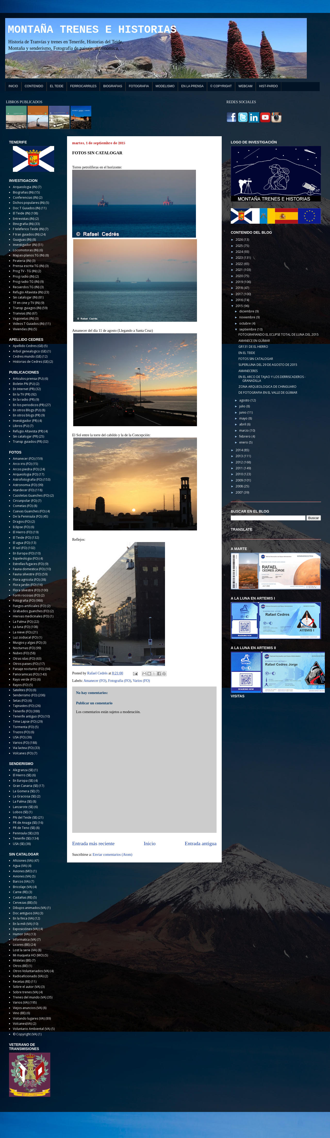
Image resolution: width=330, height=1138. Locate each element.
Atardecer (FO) (23, 490)
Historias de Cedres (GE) (30, 361)
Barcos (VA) (21, 881)
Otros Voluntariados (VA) (31, 971)
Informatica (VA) (24, 939)
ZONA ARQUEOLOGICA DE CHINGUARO (267, 386)
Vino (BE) (19, 1013)
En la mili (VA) (22, 924)
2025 (240, 246)
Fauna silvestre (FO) (27, 574)
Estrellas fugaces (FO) (28, 564)
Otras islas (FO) (24, 658)
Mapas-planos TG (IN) (28, 255)
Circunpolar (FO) (25, 500)
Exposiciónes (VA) (25, 929)
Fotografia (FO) (119, 681)
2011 (240, 468)
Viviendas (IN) (22, 329)
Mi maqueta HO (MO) (28, 955)
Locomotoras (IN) (25, 250)
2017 (240, 294)
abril (243, 424)
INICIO (13, 86)
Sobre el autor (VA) (26, 986)
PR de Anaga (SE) (25, 822)
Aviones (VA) (22, 876)
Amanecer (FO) (95, 681)
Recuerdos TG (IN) (26, 287)
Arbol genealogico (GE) (29, 351)
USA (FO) (19, 737)
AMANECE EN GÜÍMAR (254, 340)
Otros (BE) (20, 966)
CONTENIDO (34, 86)
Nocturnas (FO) (24, 648)
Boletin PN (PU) (24, 384)
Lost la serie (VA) (25, 950)
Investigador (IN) (25, 245)
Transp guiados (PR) (27, 441)
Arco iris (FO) (22, 464)
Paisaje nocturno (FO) (28, 669)
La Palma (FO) (23, 621)
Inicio (150, 843)
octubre (245, 323)
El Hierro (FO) (22, 532)
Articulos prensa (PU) (28, 378)
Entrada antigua (201, 843)
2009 (240, 480)
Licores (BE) (21, 944)
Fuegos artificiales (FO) (29, 606)
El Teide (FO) (22, 537)
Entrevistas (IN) (23, 218)
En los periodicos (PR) (28, 405)
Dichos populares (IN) (29, 202)
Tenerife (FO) (22, 711)
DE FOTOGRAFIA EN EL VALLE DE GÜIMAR (267, 392)
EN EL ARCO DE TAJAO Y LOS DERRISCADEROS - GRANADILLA (272, 379)
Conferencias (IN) (25, 197)
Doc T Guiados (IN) (26, 208)
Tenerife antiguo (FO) (28, 716)
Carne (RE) (20, 892)
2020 (240, 276)
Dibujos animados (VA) (29, 908)
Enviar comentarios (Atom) (112, 855)
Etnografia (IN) (23, 224)
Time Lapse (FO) (24, 721)
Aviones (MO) (22, 871)
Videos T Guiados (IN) (28, 323)
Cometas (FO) (23, 506)
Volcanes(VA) (22, 1023)
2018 (240, 288)
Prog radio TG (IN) (26, 281)
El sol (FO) (20, 548)
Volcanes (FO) (23, 753)
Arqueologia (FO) (25, 474)
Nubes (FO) (21, 653)
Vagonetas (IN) (23, 318)
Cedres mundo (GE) (27, 356)
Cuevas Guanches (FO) (29, 511)
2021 (240, 270)
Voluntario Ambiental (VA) (31, 1029)
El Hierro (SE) (22, 775)
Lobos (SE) (20, 812)
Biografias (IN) (23, 192)
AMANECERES (248, 371)
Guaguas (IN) (22, 239)
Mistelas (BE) (22, 960)
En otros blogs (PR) (26, 415)
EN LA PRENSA (192, 86)
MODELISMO (165, 86)
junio (243, 412)
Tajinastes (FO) (23, 706)
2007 (240, 492)
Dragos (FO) (21, 521)
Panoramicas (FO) (26, 674)
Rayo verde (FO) (24, 679)
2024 (240, 251)
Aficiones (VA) (23, 860)
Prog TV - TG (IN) (25, 271)
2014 (240, 450)
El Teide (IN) (21, 213)
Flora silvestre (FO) (26, 590)
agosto (244, 400)
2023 (240, 257)
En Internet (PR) (24, 389)
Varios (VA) (21, 1002)
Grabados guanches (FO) (31, 611)
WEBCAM (245, 86)
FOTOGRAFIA (139, 86)
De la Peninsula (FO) (27, 516)
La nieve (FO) (22, 632)
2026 (240, 239)
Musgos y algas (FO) (27, 642)
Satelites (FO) (22, 690)
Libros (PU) (21, 426)
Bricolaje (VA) (22, 887)
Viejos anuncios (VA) (27, 1008)
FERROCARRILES (83, 86)
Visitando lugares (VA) (29, 1018)
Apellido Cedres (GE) (28, 346)
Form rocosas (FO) (26, 595)
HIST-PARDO (268, 86)
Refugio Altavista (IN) (28, 292)
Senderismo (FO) (25, 695)
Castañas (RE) (22, 897)
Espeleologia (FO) (25, 558)
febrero (245, 436)
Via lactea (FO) (23, 748)
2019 (240, 282)
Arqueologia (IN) (25, 187)
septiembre (248, 329)
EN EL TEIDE (246, 353)
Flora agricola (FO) (26, 579)
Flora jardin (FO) (24, 585)
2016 (240, 300)
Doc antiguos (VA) (26, 913)
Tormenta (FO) (23, 727)
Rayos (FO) (20, 685)
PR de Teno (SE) (24, 828)
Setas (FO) (20, 700)
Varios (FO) (141, 681)
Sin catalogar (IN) (25, 297)
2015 (240, 306)
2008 (240, 486)
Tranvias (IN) (22, 313)
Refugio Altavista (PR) (28, 431)
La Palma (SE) (22, 801)
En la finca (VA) (23, 918)
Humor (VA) (21, 934)
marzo (244, 430)
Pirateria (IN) (22, 261)
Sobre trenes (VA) (25, 992)
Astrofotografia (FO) (27, 479)
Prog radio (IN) (23, 276)
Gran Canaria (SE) (25, 786)
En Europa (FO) (23, 553)
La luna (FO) (21, 627)
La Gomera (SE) (24, 791)
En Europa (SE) (23, 780)
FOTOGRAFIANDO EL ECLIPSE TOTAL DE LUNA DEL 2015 (278, 334)
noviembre (247, 317)
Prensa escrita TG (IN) (28, 266)
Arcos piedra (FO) (26, 469)
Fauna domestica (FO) (29, 569)
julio (242, 406)
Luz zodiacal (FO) (25, 637)
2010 (240, 474)
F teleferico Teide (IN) (28, 229)
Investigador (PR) (25, 420)
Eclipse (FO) (21, 527)
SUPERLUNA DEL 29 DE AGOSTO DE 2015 (267, 364)
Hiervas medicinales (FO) (31, 616)
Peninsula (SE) (22, 833)
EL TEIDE (57, 86)
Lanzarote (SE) (23, 807)
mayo (243, 418)
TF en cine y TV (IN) (26, 303)
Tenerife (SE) (22, 838)
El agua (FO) (21, 542)
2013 (240, 456)
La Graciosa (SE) (24, 796)
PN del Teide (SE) (25, 817)
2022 (240, 264)
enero (244, 442)
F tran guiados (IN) (26, 234)
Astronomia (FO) (25, 485)
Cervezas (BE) (22, 902)
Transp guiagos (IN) (27, 308)
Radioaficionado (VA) (28, 976)
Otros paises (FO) (25, 663)
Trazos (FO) (21, 732)
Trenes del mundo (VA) (29, 997)
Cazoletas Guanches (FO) (31, 495)
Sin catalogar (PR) (25, 436)
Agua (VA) (20, 865)
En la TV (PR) (21, 394)
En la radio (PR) (24, 399)
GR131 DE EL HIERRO (253, 346)
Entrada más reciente (93, 843)
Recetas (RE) (21, 981)
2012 (240, 462)
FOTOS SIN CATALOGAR (255, 359)
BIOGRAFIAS (112, 86)
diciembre (247, 311)
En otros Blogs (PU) (27, 410)
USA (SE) (18, 844)
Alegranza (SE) (23, 770)
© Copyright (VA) (25, 1034)
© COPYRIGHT (221, 86)
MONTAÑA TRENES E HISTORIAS (92, 30)
